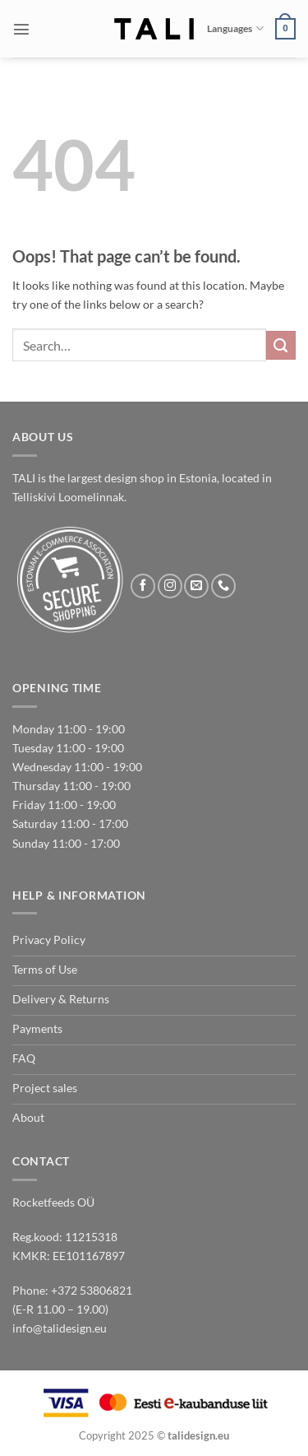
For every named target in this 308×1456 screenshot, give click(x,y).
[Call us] (223, 586)
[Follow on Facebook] (143, 586)
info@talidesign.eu (59, 1328)
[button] (21, 29)
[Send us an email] (196, 586)
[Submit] (281, 346)
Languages (235, 28)
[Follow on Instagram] (170, 586)
